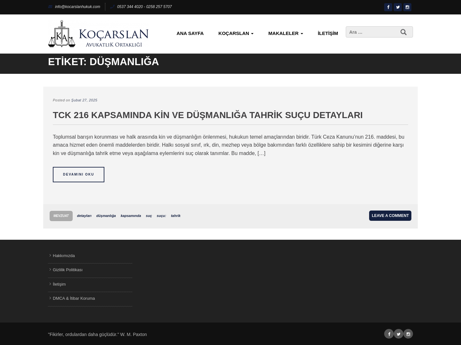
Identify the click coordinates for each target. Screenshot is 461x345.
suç (149, 216)
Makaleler (285, 33)
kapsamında (131, 216)
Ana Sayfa (190, 33)
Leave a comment (390, 215)
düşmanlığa (106, 216)
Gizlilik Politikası (68, 269)
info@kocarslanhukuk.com (74, 6)
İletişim (328, 33)
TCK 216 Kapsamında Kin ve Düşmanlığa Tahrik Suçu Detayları (208, 115)
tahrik (176, 216)
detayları (84, 216)
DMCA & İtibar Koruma (74, 298)
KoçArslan (236, 33)
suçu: (161, 216)
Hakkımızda (64, 255)
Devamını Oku (78, 174)
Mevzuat (61, 216)
